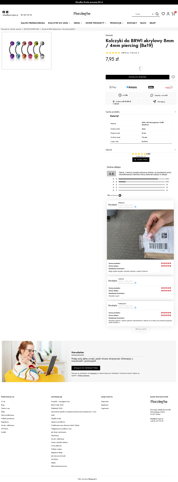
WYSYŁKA (4, 429)
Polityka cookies (56, 449)
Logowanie (105, 408)
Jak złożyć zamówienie (58, 432)
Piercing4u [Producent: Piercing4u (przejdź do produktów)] (109, 35)
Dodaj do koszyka (137, 77)
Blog (2, 405)
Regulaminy (5, 422)
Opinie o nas (5, 408)
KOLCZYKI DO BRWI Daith (31, 29)
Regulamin (94, 373)
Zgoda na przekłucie (58, 422)
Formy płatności (56, 446)
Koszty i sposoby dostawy (59, 442)
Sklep (3, 412)
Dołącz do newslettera (86, 368)
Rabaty (53, 463)
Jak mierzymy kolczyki (58, 456)
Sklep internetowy (86, 479)
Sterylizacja (55, 435)
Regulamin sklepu (57, 452)
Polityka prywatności (7, 418)
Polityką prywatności (83, 376)
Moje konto (105, 401)
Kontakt (3, 432)
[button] (157, 14)
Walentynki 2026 (57, 408)
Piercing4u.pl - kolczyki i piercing (11, 29)
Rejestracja (104, 405)
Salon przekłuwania (7, 415)
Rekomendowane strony (59, 466)
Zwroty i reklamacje (7, 425)
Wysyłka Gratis (56, 418)
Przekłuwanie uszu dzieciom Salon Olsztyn (65, 425)
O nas (3, 401)
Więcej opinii (141, 329)
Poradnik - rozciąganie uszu (60, 401)
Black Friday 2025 (57, 405)
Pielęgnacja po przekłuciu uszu (61, 429)
